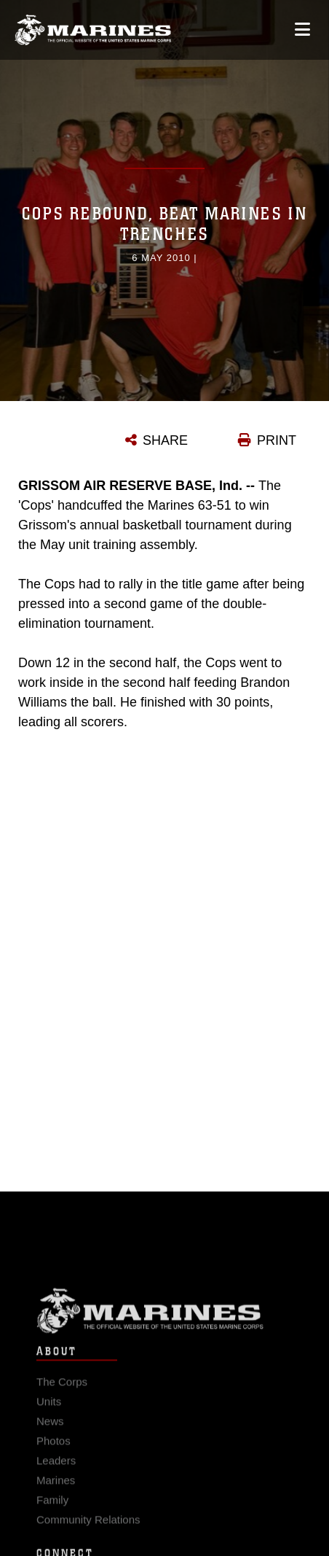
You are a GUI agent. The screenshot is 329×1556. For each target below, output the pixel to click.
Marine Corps (164, 1317)
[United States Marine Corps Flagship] (93, 30)
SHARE (165, 440)
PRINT (276, 440)
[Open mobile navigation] (302, 29)
